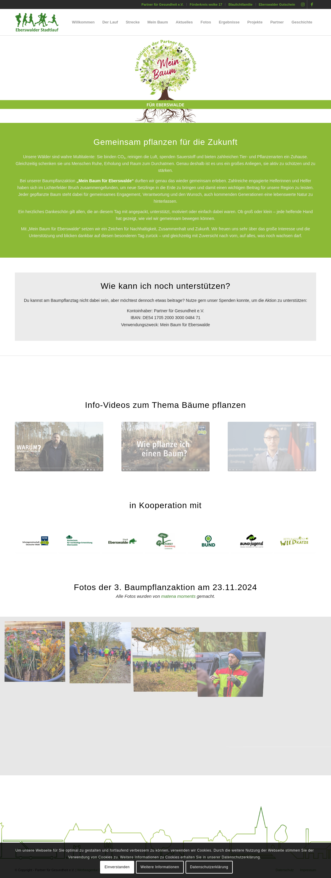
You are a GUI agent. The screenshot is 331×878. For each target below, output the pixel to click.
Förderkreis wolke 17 (206, 4)
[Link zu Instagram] (302, 4)
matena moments (178, 596)
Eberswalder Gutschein (277, 4)
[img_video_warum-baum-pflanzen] (59, 446)
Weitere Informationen (159, 867)
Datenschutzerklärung (209, 867)
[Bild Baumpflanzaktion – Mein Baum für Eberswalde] (37, 654)
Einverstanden (117, 867)
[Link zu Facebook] (311, 4)
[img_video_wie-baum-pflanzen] (165, 446)
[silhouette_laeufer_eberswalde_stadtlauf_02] (42, 22)
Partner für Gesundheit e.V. (162, 4)
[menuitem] (163, 4)
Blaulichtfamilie (240, 4)
